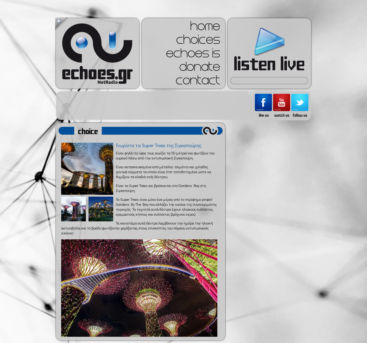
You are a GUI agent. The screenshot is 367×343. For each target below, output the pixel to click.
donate (199, 68)
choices (198, 41)
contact (198, 81)
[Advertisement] (153, 105)
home (205, 27)
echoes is (193, 54)
